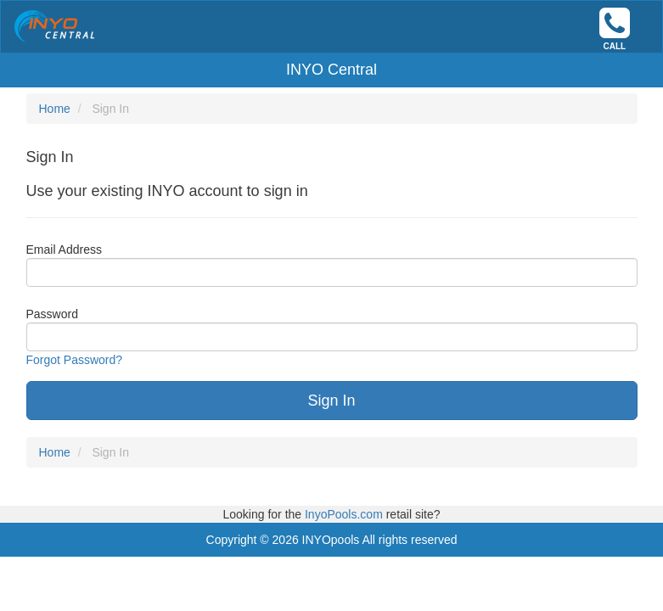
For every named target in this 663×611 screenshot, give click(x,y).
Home (54, 108)
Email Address (64, 249)
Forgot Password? (74, 360)
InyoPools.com (345, 514)
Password (52, 314)
